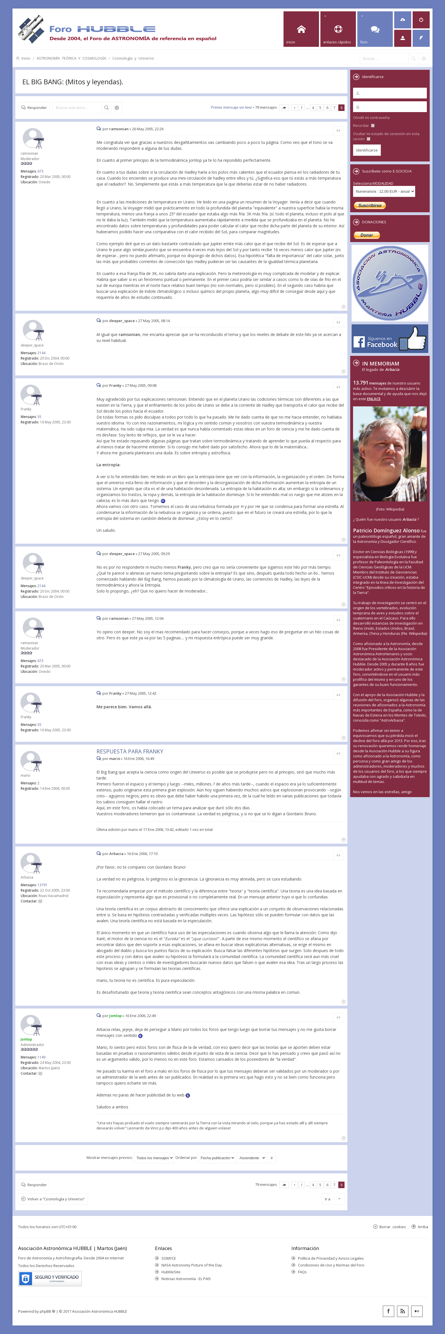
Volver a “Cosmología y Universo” (56, 1198)
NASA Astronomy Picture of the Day (191, 1265)
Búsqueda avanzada (117, 107)
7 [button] (334, 107)
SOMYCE (168, 1258)
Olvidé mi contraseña (371, 117)
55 (39, 416)
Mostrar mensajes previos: (130, 1157)
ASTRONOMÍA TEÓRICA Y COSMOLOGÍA (71, 58)
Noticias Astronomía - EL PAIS (186, 1278)
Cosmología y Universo (133, 58)
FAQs (302, 1271)
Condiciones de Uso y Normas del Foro (331, 1265)
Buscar (106, 107)
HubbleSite (170, 1271)
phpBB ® (47, 1311)
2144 (41, 352)
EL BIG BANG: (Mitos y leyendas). (72, 81)
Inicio (26, 58)
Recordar (364, 125)
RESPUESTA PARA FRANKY (129, 751)
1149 (41, 1057)
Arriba (423, 1226)
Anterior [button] (294, 107)
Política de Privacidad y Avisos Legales (331, 1258)
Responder (37, 107)
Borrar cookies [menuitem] (392, 1226)
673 (40, 171)
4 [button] (313, 107)
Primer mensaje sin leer (231, 107)
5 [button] (320, 107)
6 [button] (327, 107)
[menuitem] (402, 19)
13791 (42, 885)
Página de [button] (284, 107)
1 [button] (302, 107)
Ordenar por (205, 1157)
